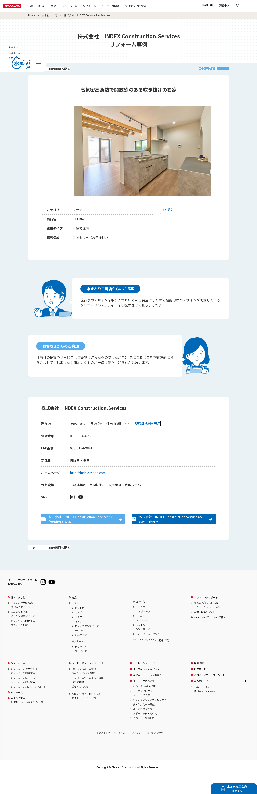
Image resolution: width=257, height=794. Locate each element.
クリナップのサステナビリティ (149, 718)
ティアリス (142, 625)
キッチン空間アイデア (23, 635)
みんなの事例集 (19, 630)
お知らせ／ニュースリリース (209, 694)
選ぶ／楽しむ (18, 616)
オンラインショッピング (146, 688)
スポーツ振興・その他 (145, 732)
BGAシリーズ (143, 648)
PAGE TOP (128, 772)
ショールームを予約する (24, 687)
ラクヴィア (81, 670)
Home (31, 15)
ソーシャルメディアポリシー (128, 751)
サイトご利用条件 (101, 751)
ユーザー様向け (123, 6)
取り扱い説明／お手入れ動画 (87, 696)
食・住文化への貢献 (144, 723)
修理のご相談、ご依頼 (84, 687)
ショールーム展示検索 (23, 701)
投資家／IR (200, 688)
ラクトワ (140, 643)
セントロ (79, 626)
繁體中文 (224, 5)
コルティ (79, 640)
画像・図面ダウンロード (207, 630)
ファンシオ (142, 639)
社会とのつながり (142, 727)
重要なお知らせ (80, 705)
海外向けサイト (202, 699)
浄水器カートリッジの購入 (147, 694)
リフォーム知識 (19, 644)
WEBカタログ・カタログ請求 (210, 636)
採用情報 (199, 682)
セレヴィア (81, 665)
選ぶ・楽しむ (50, 6)
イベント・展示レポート (146, 736)
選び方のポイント (20, 626)
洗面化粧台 (139, 620)
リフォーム (102, 6)
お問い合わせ (86, 712)
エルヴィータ (143, 630)
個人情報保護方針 (156, 751)
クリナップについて (149, 6)
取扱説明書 (78, 701)
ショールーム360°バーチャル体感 (28, 705)
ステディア (81, 631)
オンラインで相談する (23, 692)
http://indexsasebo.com (88, 477)
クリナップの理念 (142, 709)
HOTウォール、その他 (148, 652)
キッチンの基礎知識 (22, 621)
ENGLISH (207, 5)
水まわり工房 (49, 15)
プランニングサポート (206, 616)
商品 (74, 616)
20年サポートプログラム (85, 717)
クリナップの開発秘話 (23, 639)
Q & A (84, 692)
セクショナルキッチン (87, 645)
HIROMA (79, 649)
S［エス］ (141, 634)
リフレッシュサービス (145, 682)
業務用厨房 (81, 654)
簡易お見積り (207, 621)
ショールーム (82, 6)
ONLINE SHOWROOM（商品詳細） (152, 659)
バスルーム (78, 660)
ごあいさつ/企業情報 (144, 705)
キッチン (77, 621)
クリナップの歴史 (142, 714)
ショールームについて (23, 696)
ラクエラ (79, 635)
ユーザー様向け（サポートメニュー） (92, 682)
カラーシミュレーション (207, 626)
